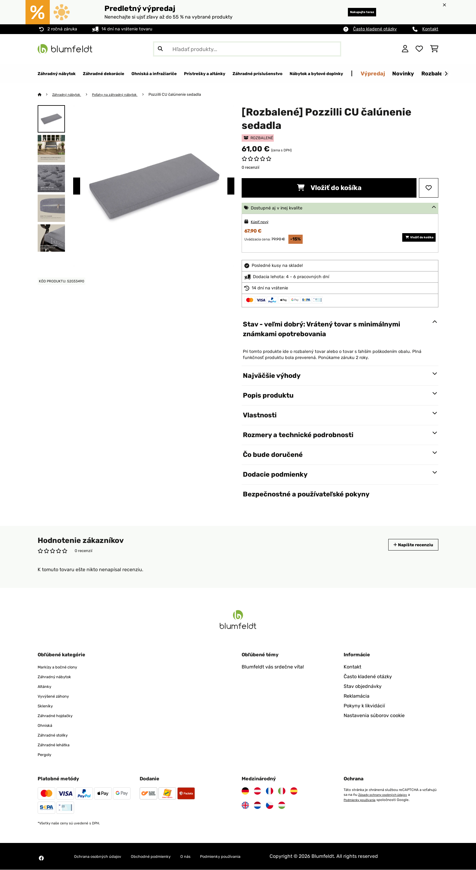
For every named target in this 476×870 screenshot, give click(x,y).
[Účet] (405, 48)
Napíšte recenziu (407, 545)
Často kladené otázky (375, 29)
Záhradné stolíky (57, 735)
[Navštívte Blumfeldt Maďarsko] (281, 805)
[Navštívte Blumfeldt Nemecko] (245, 791)
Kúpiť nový (262, 222)
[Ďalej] (445, 73)
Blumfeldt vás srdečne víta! (273, 667)
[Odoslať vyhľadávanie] (160, 49)
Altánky (46, 686)
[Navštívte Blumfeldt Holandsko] (257, 805)
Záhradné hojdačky (60, 716)
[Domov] (45, 94)
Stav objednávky (363, 686)
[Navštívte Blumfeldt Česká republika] (269, 805)
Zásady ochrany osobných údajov (385, 795)
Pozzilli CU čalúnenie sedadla (188, 94)
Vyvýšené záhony (58, 696)
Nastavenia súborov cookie (374, 716)
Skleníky (47, 706)
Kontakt (430, 29)
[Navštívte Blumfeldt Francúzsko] (269, 791)
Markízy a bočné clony (63, 667)
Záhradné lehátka (58, 745)
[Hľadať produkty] (247, 49)
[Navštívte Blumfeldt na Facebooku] (41, 858)
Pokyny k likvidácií (364, 706)
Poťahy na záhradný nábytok (124, 94)
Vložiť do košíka (329, 188)
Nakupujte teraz (353, 12)
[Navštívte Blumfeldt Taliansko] (281, 791)
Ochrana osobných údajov (104, 856)
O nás (209, 856)
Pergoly (46, 755)
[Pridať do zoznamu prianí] (428, 188)
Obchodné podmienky (169, 856)
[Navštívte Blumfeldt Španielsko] (294, 791)
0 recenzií (250, 167)
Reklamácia (356, 696)
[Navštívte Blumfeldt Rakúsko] (257, 791)
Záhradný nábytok (70, 94)
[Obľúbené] (419, 48)
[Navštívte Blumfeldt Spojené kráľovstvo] (245, 805)
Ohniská (47, 725)
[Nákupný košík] (434, 48)
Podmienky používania (362, 800)
